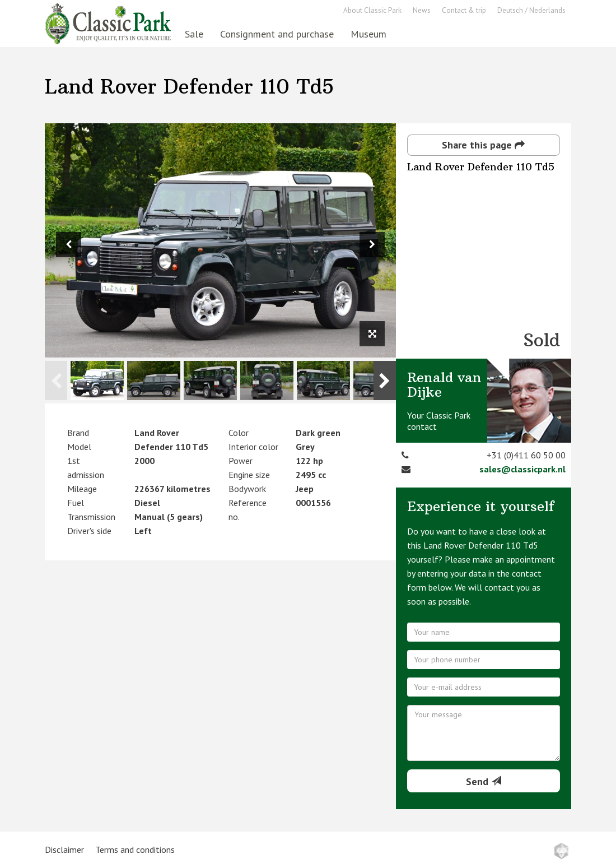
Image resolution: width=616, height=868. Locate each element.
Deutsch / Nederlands (531, 10)
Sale (194, 33)
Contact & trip (464, 10)
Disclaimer (64, 849)
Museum (368, 33)
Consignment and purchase (277, 33)
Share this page (483, 144)
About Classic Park (372, 10)
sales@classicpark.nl (522, 469)
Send (483, 781)
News (422, 10)
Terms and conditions (135, 849)
